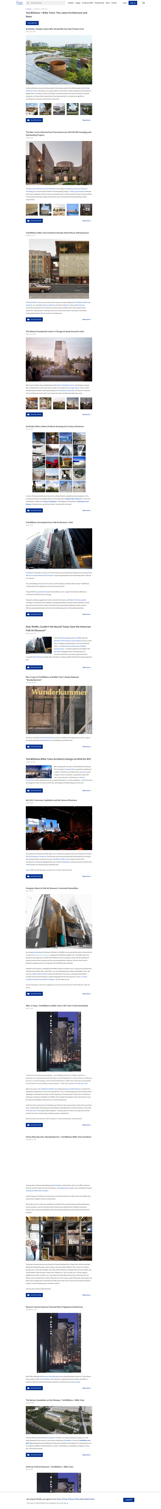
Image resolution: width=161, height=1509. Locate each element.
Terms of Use (62, 1499)
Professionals (99, 3)
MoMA (79, 638)
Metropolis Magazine (64, 638)
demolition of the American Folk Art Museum (68, 641)
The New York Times (81, 1083)
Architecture (70, 189)
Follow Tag (32, 23)
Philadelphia (67, 1440)
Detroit (31, 302)
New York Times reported (78, 600)
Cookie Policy (89, 1499)
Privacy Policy (74, 1499)
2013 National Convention (37, 856)
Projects (71, 3)
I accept (128, 1500)
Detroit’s (67, 305)
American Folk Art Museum (41, 955)
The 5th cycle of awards (77, 191)
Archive (114, 3)
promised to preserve (44, 592)
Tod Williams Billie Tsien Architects (37, 1191)
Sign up (132, 3)
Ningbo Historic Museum (73, 499)
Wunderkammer (47, 740)
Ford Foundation (45, 1379)
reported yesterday (36, 952)
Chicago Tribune (74, 388)
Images (77, 3)
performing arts (80, 305)
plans (81, 772)
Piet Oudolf (56, 1185)
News (108, 3)
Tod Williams (30, 573)
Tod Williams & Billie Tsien (49, 1089)
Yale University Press (47, 738)
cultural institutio (48, 305)
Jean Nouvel (58, 652)
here (27, 660)
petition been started (39, 974)
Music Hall (36, 302)
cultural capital (75, 1382)
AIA (27, 859)
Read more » (87, 120)
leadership (66, 862)
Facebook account (65, 390)
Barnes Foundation (50, 501)
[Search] (48, 3)
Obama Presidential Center (65, 385)
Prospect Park (70, 769)
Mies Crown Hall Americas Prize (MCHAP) (42, 189)
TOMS (28, 865)
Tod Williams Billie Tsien (61, 859)
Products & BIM (87, 3)
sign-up (66, 1503)
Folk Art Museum (38, 657)
